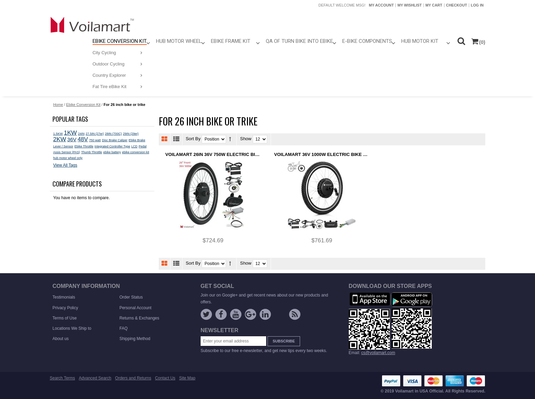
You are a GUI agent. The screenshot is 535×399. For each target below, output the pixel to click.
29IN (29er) (131, 133)
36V (71, 139)
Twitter (206, 314)
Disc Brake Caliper (115, 140)
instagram (280, 315)
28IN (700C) (113, 133)
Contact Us (165, 378)
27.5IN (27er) (95, 133)
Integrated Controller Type (112, 146)
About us (60, 338)
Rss (294, 314)
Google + (250, 314)
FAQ (123, 328)
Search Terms (62, 378)
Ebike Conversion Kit (83, 104)
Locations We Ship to (71, 328)
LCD (134, 146)
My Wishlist (409, 5)
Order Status (131, 297)
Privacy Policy (65, 307)
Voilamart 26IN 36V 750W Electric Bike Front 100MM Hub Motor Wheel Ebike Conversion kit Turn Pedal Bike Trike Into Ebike (213, 154)
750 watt (95, 140)
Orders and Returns (133, 378)
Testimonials (63, 297)
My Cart (434, 5)
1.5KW (58, 133)
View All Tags (65, 165)
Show (245, 139)
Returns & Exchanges (139, 318)
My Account (381, 5)
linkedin (265, 314)
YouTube (235, 314)
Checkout (456, 5)
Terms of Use (64, 318)
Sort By (193, 139)
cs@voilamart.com (378, 352)
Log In (477, 5)
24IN (81, 133)
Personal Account (135, 307)
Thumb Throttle (91, 152)
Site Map (187, 378)
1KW (70, 132)
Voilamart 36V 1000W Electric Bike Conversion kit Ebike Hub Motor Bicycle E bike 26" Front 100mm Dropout (321, 154)
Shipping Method (134, 338)
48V (83, 139)
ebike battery (112, 152)
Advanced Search (95, 378)
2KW (59, 139)
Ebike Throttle (83, 146)
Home (58, 104)
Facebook (221, 314)
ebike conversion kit (135, 152)
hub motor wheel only (68, 158)
